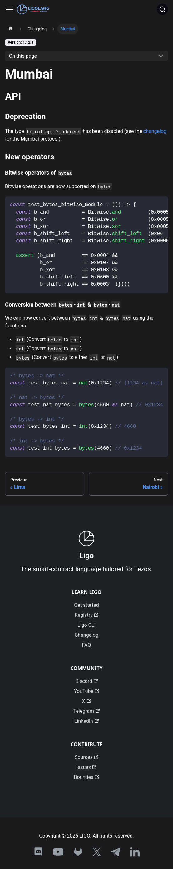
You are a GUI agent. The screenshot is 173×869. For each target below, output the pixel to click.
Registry (86, 615)
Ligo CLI (86, 625)
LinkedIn (86, 721)
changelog (154, 131)
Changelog (86, 635)
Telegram (86, 711)
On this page (23, 56)
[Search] (162, 9)
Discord (86, 681)
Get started (86, 605)
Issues (87, 767)
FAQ (86, 645)
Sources (86, 757)
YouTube (86, 691)
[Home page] (11, 29)
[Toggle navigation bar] (9, 9)
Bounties (86, 777)
